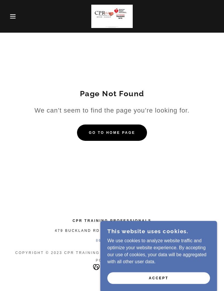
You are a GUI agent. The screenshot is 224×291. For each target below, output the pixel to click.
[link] (112, 16)
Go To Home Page (112, 133)
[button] (11, 16)
